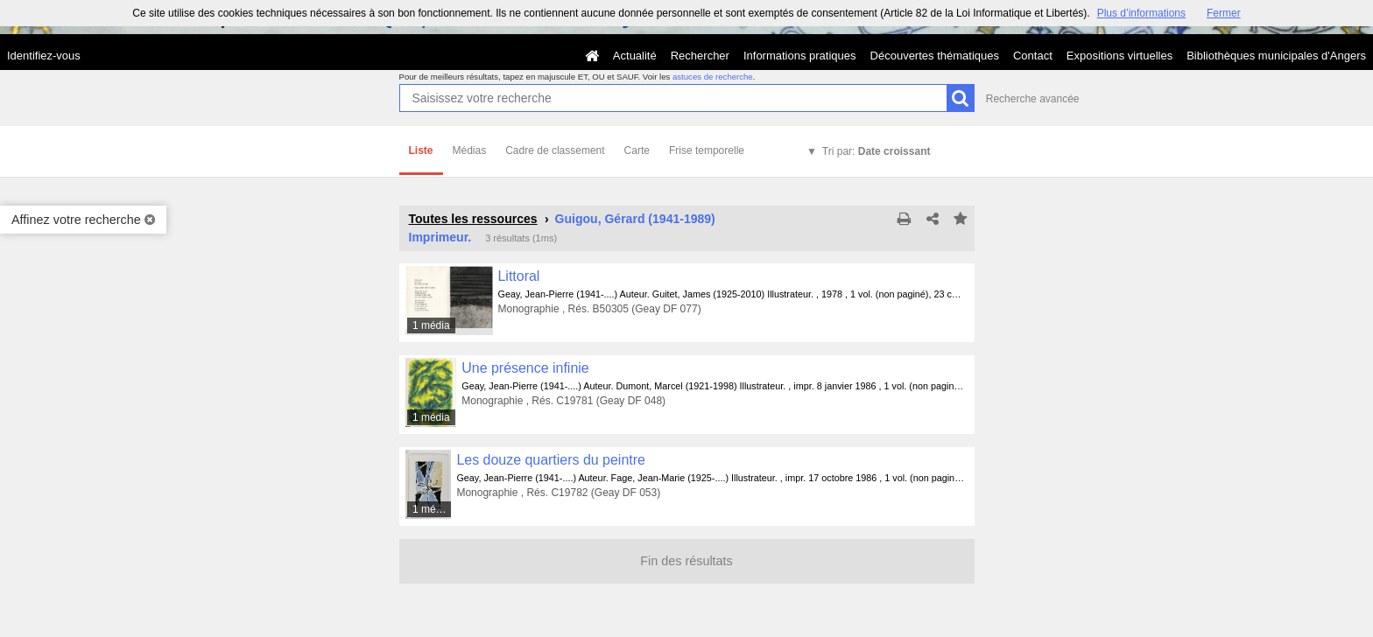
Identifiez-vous (44, 55)
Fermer (1224, 13)
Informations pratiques (799, 55)
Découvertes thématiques (934, 55)
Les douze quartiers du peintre (550, 459)
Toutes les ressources (473, 219)
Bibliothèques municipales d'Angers (1276, 55)
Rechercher (700, 55)
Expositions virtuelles (1119, 55)
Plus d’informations (1141, 13)
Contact (1033, 55)
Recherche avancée (1033, 99)
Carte (637, 150)
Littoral (519, 276)
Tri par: (876, 151)
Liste (421, 150)
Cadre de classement (554, 150)
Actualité (635, 55)
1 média (431, 325)
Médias (470, 150)
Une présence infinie (524, 367)
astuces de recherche (712, 76)
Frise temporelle (706, 150)
